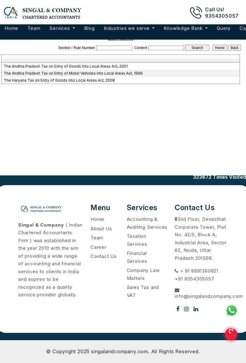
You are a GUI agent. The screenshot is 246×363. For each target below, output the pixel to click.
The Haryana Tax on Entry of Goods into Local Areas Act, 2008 (59, 80)
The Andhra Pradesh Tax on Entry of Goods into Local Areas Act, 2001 (66, 66)
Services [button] (60, 28)
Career (98, 247)
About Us (101, 228)
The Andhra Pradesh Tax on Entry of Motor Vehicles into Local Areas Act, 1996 (73, 73)
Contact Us (104, 256)
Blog (89, 28)
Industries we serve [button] (127, 28)
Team (33, 28)
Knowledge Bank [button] (184, 28)
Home (11, 28)
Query (223, 28)
